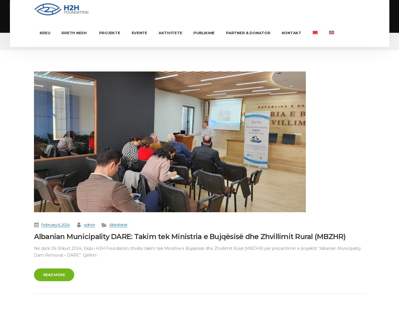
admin (89, 224)
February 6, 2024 (55, 224)
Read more (54, 275)
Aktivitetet (118, 224)
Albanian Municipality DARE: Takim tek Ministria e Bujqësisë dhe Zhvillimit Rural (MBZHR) (190, 236)
